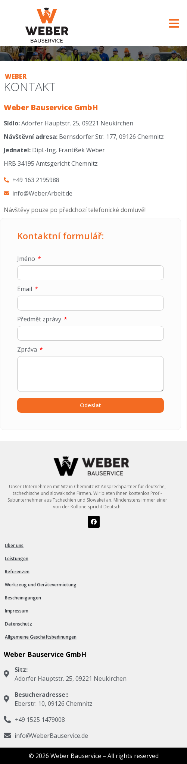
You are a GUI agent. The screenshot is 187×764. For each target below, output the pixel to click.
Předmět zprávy (40, 319)
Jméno (27, 259)
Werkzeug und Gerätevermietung (41, 584)
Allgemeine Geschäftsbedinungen (41, 637)
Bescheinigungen (23, 598)
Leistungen (16, 558)
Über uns (14, 545)
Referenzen (17, 571)
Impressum (16, 611)
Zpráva (27, 349)
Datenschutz (18, 624)
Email (25, 289)
